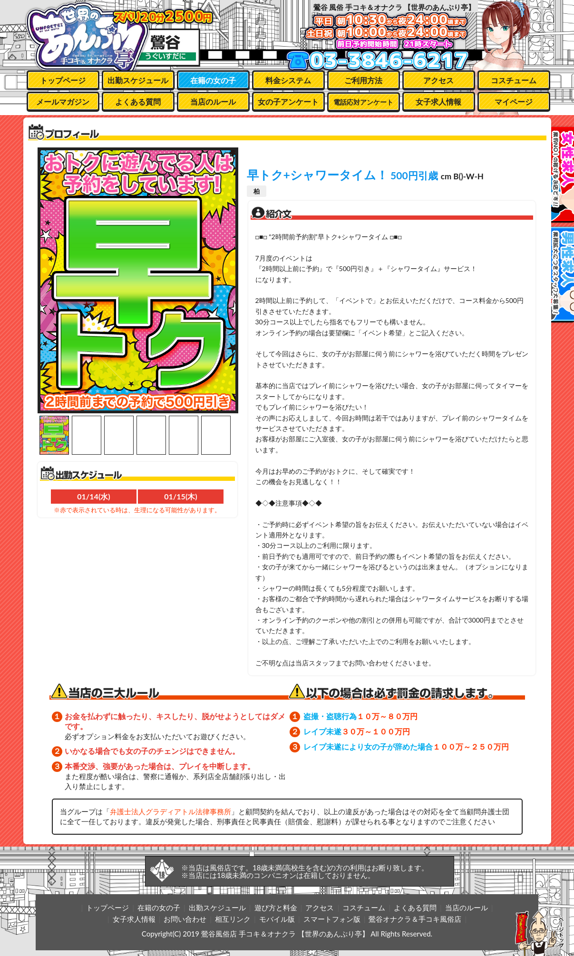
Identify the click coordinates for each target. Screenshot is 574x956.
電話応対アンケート (363, 102)
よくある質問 (138, 101)
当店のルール (213, 101)
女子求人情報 (438, 101)
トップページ (63, 80)
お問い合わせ (185, 919)
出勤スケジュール (137, 80)
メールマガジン (62, 101)
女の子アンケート (288, 101)
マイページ (514, 101)
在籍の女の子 (213, 80)
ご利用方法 (363, 80)
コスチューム (513, 80)
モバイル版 (277, 919)
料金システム (288, 80)
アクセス (438, 80)
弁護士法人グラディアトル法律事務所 (170, 811)
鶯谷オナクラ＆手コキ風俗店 (415, 919)
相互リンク (233, 919)
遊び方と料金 (275, 907)
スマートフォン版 (331, 919)
